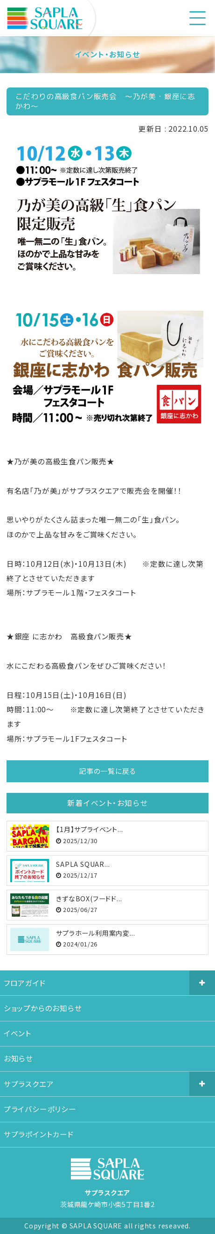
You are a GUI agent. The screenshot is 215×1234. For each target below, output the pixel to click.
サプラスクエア (29, 1084)
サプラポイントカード (39, 1134)
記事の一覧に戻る (107, 771)
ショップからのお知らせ (43, 1008)
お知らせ (18, 1058)
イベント (17, 1033)
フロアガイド (25, 983)
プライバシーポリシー (40, 1109)
